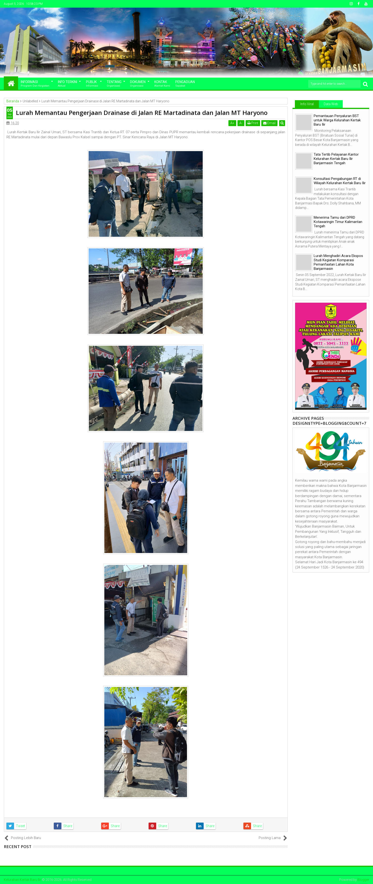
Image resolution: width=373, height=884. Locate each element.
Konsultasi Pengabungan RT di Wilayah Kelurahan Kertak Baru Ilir (340, 181)
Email (269, 123)
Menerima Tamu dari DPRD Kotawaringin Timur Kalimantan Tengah (338, 221)
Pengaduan (185, 84)
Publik (92, 84)
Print (252, 123)
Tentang (114, 84)
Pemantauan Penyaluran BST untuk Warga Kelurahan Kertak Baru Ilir (337, 120)
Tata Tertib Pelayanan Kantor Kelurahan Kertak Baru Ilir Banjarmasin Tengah (336, 158)
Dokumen (138, 84)
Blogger (363, 880)
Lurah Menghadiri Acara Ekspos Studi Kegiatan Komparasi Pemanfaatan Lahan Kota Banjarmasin (338, 262)
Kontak (162, 84)
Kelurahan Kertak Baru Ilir (22, 880)
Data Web (331, 104)
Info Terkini (67, 84)
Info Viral (307, 104)
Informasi (35, 84)
